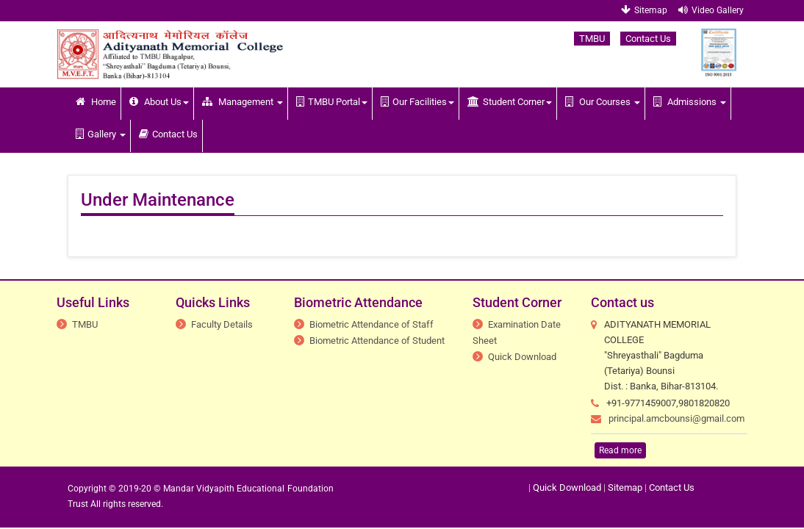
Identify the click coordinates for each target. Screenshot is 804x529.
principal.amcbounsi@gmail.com (676, 418)
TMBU (592, 38)
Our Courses (602, 101)
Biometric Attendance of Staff (371, 324)
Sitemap (644, 9)
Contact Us (648, 38)
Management (242, 101)
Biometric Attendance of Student (377, 340)
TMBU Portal (331, 101)
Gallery (101, 134)
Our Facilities (417, 101)
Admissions (689, 101)
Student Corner (509, 101)
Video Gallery (711, 9)
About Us (159, 101)
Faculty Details (222, 324)
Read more (620, 450)
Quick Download (522, 356)
